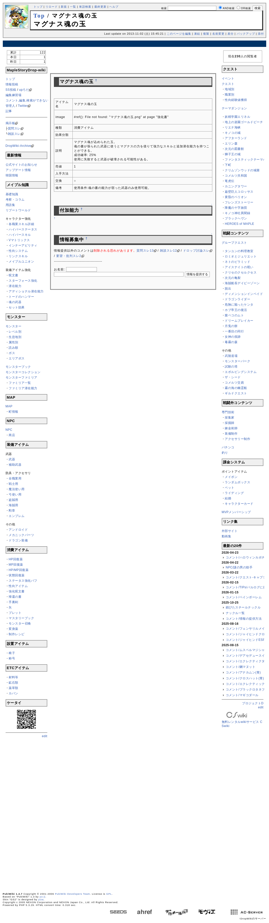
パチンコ (228, 447)
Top (39, 15)
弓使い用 (15, 494)
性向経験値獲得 (236, 100)
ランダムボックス (237, 482)
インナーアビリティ (23, 245)
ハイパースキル (20, 235)
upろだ (24, 90)
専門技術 (228, 412)
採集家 (229, 417)
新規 (64, 6)
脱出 (228, 288)
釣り (225, 452)
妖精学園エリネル (237, 117)
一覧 (73, 6)
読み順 (13, 347)
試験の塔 (231, 366)
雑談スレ (14, 134)
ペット (229, 487)
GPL (109, 893)
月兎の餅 (231, 326)
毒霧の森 (231, 342)
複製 (206, 33)
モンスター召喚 (20, 623)
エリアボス (17, 358)
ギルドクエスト (236, 393)
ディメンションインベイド (244, 294)
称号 (12, 658)
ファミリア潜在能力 (23, 388)
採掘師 (229, 423)
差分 (231, 33)
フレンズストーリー (239, 202)
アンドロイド (18, 529)
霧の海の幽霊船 (236, 388)
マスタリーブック (21, 618)
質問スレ (14, 128)
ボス (12, 353)
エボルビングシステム (241, 372)
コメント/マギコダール (242, 695)
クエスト (228, 84)
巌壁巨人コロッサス (239, 191)
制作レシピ (17, 634)
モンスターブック (18, 367)
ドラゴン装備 (18, 540)
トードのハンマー (21, 296)
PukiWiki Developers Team (72, 893)
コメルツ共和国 (236, 175)
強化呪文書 (17, 591)
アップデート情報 (18, 170)
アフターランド (236, 138)
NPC (9, 430)
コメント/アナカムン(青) (243, 672)
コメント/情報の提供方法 (244, 618)
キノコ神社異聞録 (237, 213)
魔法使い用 (17, 489)
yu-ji (43, 896)
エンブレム (17, 516)
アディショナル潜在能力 (26, 291)
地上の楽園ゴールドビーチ (244, 122)
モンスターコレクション (23, 372)
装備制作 (231, 433)
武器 (12, 459)
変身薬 (13, 629)
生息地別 (15, 337)
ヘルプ (113, 6)
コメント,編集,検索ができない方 (29, 100)
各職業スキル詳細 (21, 224)
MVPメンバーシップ (236, 512)
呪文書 (13, 275)
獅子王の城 (233, 154)
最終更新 (100, 6)
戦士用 (13, 484)
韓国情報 (12, 175)
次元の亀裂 (233, 278)
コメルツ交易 (234, 382)
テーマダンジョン (234, 108)
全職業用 (15, 478)
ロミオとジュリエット (241, 256)
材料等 (13, 677)
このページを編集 (179, 33)
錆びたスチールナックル (243, 607)
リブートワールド (18, 210)
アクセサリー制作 (237, 439)
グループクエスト (234, 242)
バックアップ (246, 33)
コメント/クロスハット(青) (245, 678)
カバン (13, 693)
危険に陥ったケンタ (239, 304)
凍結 (197, 33)
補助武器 (15, 464)
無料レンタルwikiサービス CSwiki (242, 720)
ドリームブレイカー (239, 320)
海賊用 (13, 505)
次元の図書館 (234, 149)
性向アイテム (18, 586)
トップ (38, 6)
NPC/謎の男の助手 (239, 567)
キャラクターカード (239, 503)
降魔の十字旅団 (236, 208)
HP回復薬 (16, 559)
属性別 (13, 342)
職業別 (229, 94)
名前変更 (218, 33)
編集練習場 (14, 95)
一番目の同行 (234, 331)
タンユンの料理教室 (239, 251)
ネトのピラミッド (237, 262)
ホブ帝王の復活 (236, 310)
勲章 (12, 510)
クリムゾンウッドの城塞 (242, 170)
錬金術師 (231, 428)
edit (44, 736)
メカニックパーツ (21, 535)
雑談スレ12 (168, 250)
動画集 (226, 536)
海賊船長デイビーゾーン (242, 283)
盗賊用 (13, 500)
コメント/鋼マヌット (240, 667)
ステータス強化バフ (23, 580)
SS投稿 (11, 90)
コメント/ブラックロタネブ (245, 689)
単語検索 (85, 6)
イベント (228, 78)
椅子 (12, 653)
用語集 (10, 205)
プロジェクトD (252, 703)
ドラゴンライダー (237, 299)
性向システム (18, 251)
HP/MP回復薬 (18, 570)
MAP (9, 406)
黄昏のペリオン (236, 197)
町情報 (13, 411)
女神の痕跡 (233, 337)
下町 (228, 165)
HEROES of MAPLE (239, 224)
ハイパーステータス (23, 229)
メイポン (231, 477)
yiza (41, 899)
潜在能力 (15, 286)
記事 (9, 111)
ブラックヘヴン (236, 218)
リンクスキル (18, 256)
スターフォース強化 (23, 280)
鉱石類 (13, 682)
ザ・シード (233, 377)
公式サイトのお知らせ (21, 164)
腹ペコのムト (234, 315)
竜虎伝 (229, 181)
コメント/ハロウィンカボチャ (247, 557)
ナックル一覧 (235, 613)
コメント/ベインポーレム (244, 597)
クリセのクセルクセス (241, 272)
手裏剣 (13, 602)
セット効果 (17, 307)
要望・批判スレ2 (68, 256)
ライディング (234, 493)
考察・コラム (15, 199)
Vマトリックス (19, 240)
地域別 (229, 89)
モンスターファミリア (21, 377)
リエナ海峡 (233, 127)
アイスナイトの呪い (239, 267)
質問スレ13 (145, 250)
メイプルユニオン (21, 261)
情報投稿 (12, 84)
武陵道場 (231, 356)
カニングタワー (236, 186)
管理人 (10, 106)
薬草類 (13, 688)
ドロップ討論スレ (196, 250)
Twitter (23, 106)
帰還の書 (15, 597)
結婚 (228, 498)
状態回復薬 (17, 575)
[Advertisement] (134, 44)
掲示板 (10, 123)
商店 (12, 435)
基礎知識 (12, 194)
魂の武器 (15, 302)
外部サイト (230, 531)
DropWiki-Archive (18, 146)
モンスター (14, 326)
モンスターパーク (237, 361)
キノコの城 (233, 133)
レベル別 (15, 331)
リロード (52, 6)
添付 (261, 33)
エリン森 (231, 143)
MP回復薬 (16, 564)
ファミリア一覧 (20, 383)
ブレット (15, 613)
